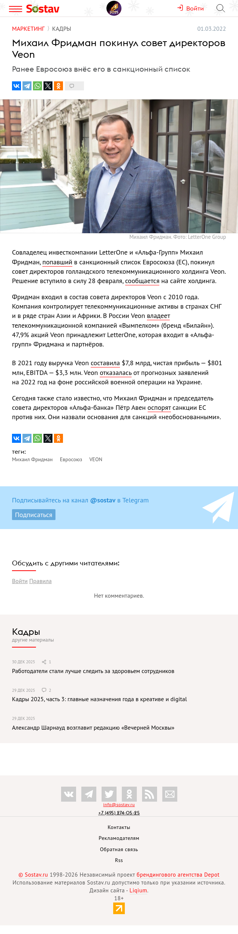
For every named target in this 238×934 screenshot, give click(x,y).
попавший (57, 262)
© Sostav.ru (33, 874)
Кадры (26, 631)
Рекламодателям (119, 838)
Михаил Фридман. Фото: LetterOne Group (177, 236)
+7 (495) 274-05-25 (119, 813)
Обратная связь (119, 849)
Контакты (119, 827)
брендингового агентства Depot (178, 874)
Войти (20, 581)
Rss (119, 860)
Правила (40, 581)
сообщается (142, 280)
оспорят (159, 407)
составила (105, 362)
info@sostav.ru (119, 804)
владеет (158, 315)
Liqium (138, 890)
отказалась (116, 372)
